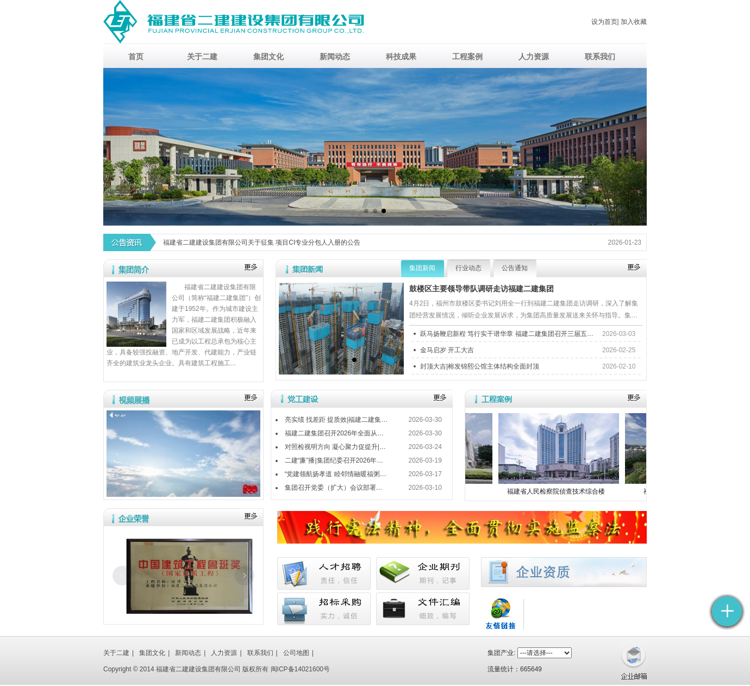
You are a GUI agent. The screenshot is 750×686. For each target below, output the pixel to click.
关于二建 (116, 653)
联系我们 (260, 653)
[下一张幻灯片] (244, 575)
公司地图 (296, 653)
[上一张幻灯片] (122, 575)
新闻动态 (188, 653)
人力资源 (224, 653)
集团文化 (152, 653)
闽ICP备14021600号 (300, 669)
